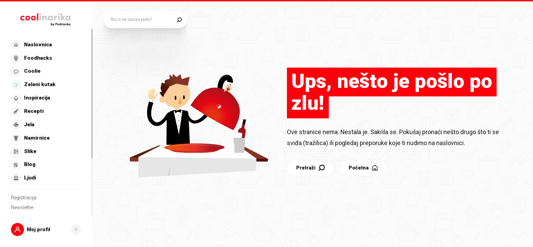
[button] (46, 229)
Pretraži (282, 156)
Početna (335, 156)
